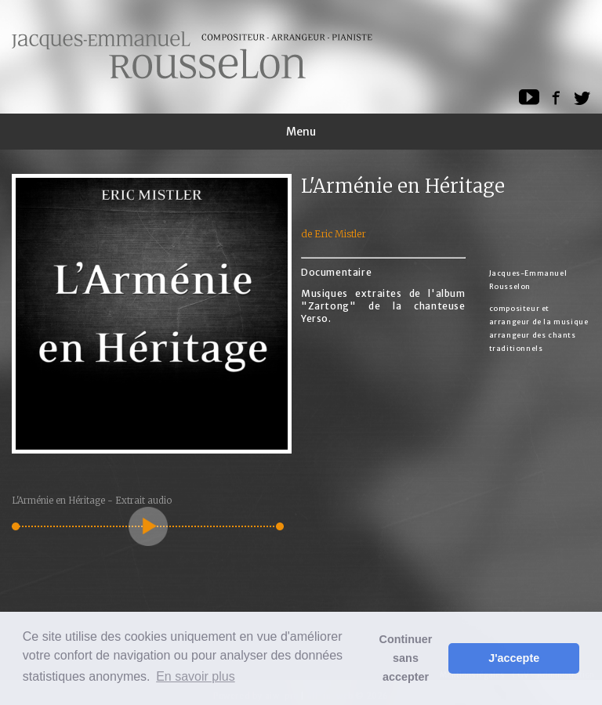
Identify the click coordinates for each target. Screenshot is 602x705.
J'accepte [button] (513, 658)
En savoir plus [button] (195, 676)
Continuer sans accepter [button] (406, 658)
